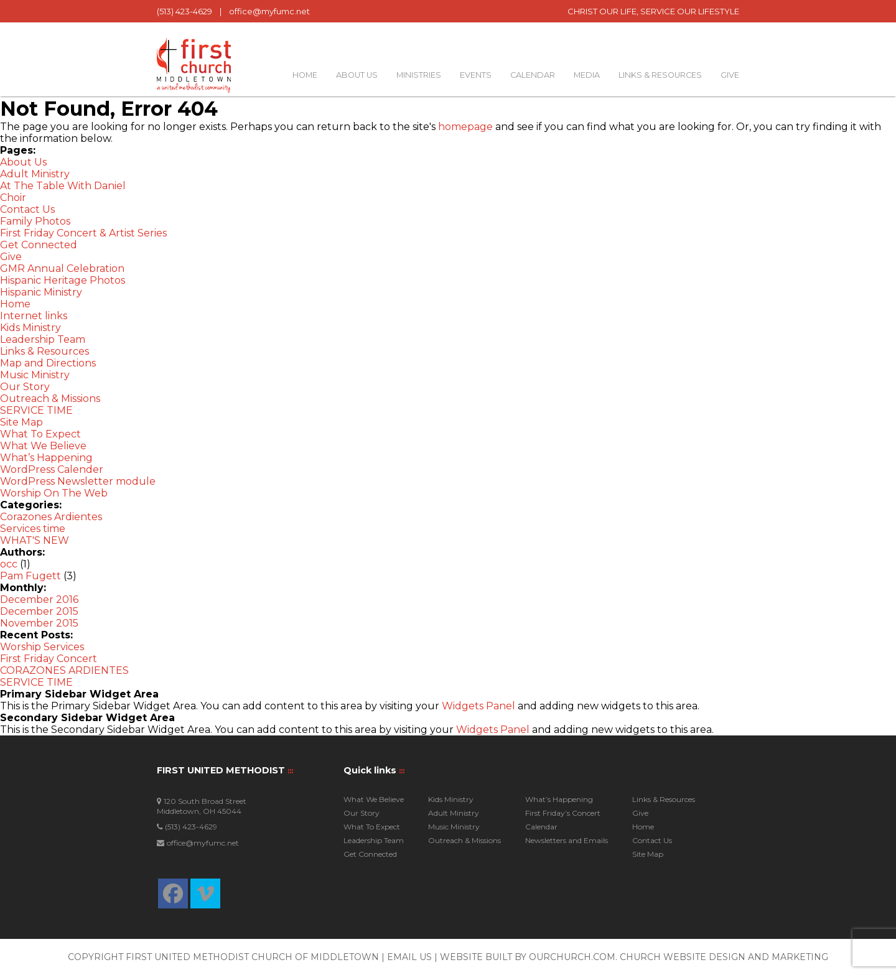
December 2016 (39, 599)
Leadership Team (42, 339)
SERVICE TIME (36, 410)
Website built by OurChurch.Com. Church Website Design (594, 957)
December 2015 (39, 611)
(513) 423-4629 (184, 11)
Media (587, 75)
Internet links (33, 316)
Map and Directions (48, 363)
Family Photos (35, 221)
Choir (13, 197)
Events (476, 75)
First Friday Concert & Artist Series (83, 233)
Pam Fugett (30, 576)
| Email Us (407, 957)
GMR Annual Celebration (62, 268)
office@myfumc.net (269, 11)
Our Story (25, 387)
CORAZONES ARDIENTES (64, 670)
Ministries (418, 75)
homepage (465, 127)
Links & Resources (660, 75)
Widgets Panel (478, 706)
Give (730, 75)
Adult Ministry (35, 174)
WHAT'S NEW (34, 540)
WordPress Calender (51, 469)
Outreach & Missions (50, 398)
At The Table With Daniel (63, 186)
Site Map (21, 422)
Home (304, 75)
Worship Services (42, 647)
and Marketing (788, 957)
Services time (32, 528)
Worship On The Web (54, 493)
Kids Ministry (30, 328)
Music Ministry (35, 375)
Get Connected (38, 245)
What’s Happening (46, 458)
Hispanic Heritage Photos (62, 280)
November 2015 (39, 623)
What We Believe (43, 446)
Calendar (532, 75)
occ (8, 564)
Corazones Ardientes (51, 517)
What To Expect (40, 434)
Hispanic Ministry (41, 292)
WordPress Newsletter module (78, 481)
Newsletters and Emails (566, 840)
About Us (357, 75)
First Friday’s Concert (562, 813)
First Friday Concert (48, 659)
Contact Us (27, 209)
